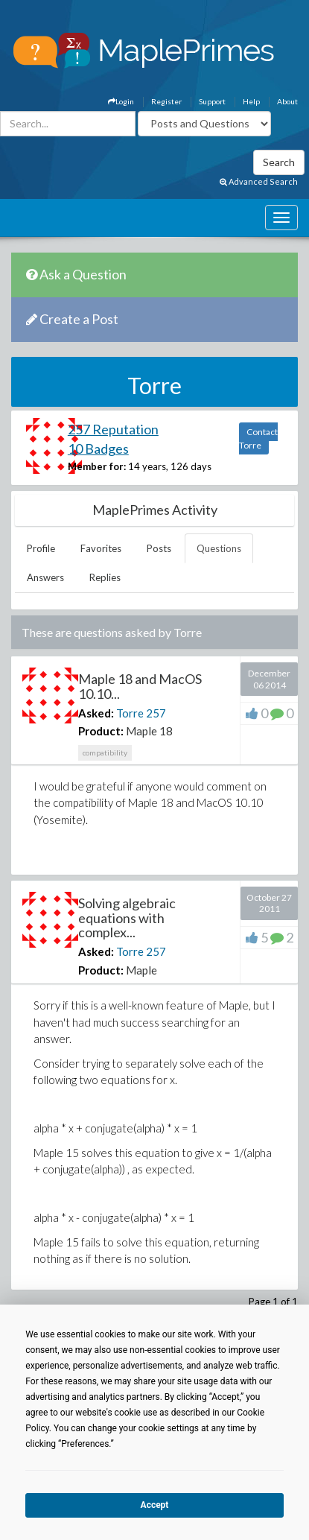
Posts (159, 548)
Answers (45, 577)
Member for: (97, 466)
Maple (141, 970)
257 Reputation (113, 429)
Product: (101, 731)
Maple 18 (149, 731)
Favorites (100, 548)
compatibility (105, 752)
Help (251, 101)
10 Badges (98, 448)
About (287, 101)
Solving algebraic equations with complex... (127, 918)
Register (166, 101)
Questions (219, 548)
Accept (155, 1505)
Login (121, 101)
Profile (41, 548)
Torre (130, 713)
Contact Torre (258, 438)
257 (156, 713)
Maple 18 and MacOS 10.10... (140, 686)
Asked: (96, 713)
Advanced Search (259, 181)
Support (212, 101)
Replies (105, 577)
